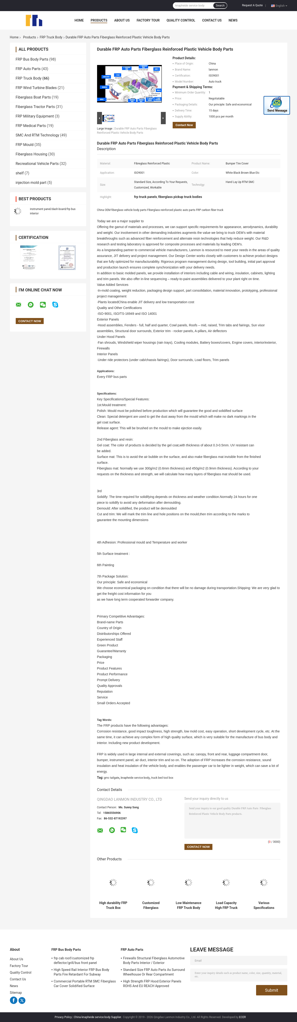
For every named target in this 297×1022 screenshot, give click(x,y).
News (233, 20)
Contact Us (212, 20)
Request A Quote (252, 5)
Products (99, 20)
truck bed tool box (162, 777)
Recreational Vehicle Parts (37, 163)
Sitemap (16, 992)
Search (220, 5)
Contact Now (184, 125)
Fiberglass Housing (31, 154)
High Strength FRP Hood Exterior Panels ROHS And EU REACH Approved (152, 983)
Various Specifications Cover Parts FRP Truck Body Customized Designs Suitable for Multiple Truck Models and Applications (264, 905)
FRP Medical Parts (31, 126)
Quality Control (181, 20)
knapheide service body (135, 777)
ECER (242, 1017)
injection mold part (31, 182)
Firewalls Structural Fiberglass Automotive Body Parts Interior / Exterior (154, 960)
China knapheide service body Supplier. (98, 1017)
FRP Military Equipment (35, 116)
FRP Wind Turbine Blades (36, 88)
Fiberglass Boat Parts (33, 97)
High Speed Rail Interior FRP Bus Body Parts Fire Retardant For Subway (81, 972)
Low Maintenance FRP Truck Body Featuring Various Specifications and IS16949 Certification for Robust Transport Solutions (188, 905)
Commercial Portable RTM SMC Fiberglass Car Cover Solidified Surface (85, 983)
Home (79, 20)
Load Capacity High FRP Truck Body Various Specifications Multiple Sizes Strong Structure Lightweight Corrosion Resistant (226, 905)
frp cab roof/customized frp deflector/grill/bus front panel (75, 960)
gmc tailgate (111, 777)
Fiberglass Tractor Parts (35, 107)
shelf (20, 173)
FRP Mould (25, 144)
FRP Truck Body (51, 37)
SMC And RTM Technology (37, 135)
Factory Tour (148, 20)
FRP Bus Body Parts (32, 59)
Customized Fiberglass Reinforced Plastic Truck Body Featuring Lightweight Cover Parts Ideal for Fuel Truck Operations (151, 905)
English (281, 5)
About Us (122, 20)
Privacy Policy (63, 1017)
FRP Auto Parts (28, 69)
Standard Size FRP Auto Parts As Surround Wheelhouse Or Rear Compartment (154, 972)
